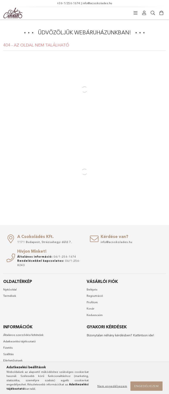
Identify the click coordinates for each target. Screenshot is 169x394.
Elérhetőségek (13, 360)
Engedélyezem (146, 386)
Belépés (92, 289)
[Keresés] (153, 13)
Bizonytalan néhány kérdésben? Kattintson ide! (120, 335)
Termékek (9, 295)
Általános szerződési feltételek (23, 335)
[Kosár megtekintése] (161, 13)
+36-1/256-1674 (68, 3)
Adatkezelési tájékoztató (19, 341)
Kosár (90, 308)
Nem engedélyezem (112, 386)
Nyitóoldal (10, 289)
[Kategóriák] (135, 13)
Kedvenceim (95, 315)
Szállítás (8, 354)
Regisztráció (95, 295)
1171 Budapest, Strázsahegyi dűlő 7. (44, 242)
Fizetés (8, 347)
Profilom (92, 302)
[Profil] (144, 13)
